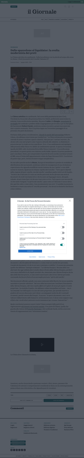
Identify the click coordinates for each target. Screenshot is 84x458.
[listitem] (42, 223)
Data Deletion (32, 257)
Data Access (42, 257)
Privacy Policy (51, 257)
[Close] (70, 201)
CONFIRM (30, 251)
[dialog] (42, 229)
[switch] (62, 227)
